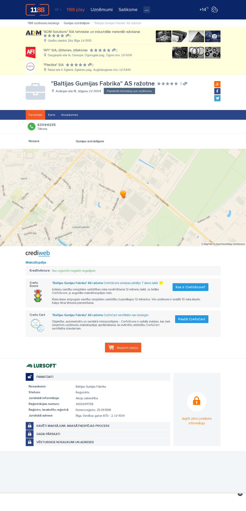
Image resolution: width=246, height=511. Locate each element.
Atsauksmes (69, 115)
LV (58, 9)
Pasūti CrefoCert (191, 319)
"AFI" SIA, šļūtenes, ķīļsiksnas (65, 50)
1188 (37, 10)
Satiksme (128, 9)
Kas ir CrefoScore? (190, 287)
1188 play (76, 9)
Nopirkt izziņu (127, 348)
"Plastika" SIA (53, 65)
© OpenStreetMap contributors (229, 244)
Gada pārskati (48, 434)
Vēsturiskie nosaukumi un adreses (65, 442)
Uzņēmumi (102, 9)
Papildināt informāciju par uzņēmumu (129, 91)
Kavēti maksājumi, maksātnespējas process (72, 426)
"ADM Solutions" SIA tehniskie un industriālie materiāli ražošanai (91, 32)
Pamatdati (35, 115)
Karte (51, 115)
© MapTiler (206, 244)
